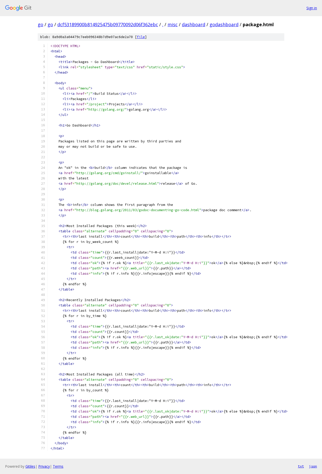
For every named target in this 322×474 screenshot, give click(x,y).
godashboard (224, 24)
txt (301, 466)
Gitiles (30, 466)
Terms (58, 466)
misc (173, 24)
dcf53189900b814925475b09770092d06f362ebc (107, 24)
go (40, 24)
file (141, 37)
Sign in (311, 8)
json (313, 466)
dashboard (193, 24)
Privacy (44, 466)
